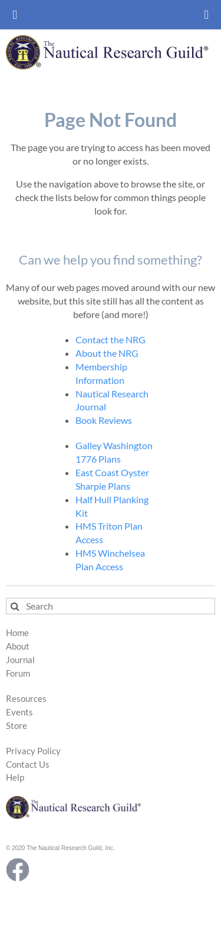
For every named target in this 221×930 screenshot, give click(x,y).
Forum (18, 673)
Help (15, 777)
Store (16, 726)
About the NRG (106, 353)
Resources (26, 699)
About (17, 646)
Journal (20, 660)
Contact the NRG (110, 339)
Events (19, 712)
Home (17, 633)
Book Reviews (103, 420)
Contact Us (28, 765)
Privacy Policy (33, 751)
